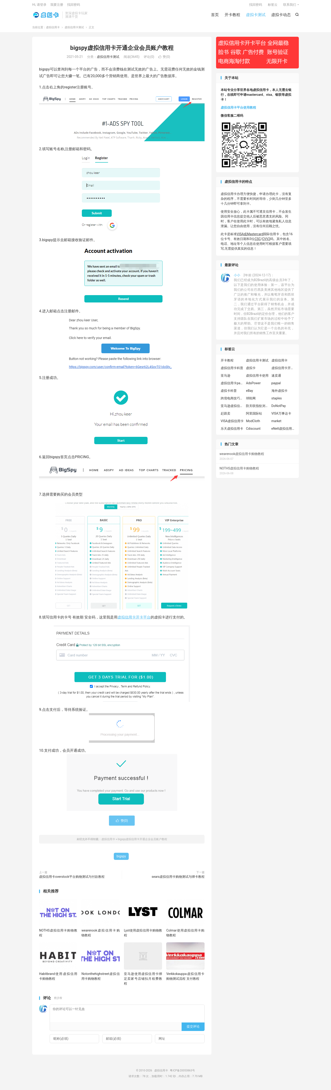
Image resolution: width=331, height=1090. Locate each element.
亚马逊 (225, 378)
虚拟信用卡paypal (232, 385)
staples (276, 400)
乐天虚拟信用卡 (232, 431)
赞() (164, 59)
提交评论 (193, 1029)
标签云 (272, 6)
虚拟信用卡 (46, 16)
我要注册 (56, 6)
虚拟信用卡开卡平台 (134, 619)
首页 (215, 16)
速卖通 (276, 378)
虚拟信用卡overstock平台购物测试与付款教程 (72, 879)
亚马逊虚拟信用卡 (232, 408)
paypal (276, 385)
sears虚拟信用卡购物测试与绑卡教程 (178, 879)
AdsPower (253, 385)
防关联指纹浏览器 (257, 408)
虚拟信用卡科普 (232, 370)
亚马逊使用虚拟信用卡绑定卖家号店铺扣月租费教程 (143, 981)
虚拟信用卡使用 (257, 378)
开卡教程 (232, 16)
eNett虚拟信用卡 (282, 431)
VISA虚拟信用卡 (232, 423)
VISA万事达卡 (281, 416)
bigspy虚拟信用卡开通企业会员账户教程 (121, 50)
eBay (249, 393)
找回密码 (255, 6)
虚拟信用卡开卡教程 (282, 370)
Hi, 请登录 (39, 6)
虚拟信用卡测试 (74, 29)
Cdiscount (253, 431)
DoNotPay (278, 408)
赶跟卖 (225, 416)
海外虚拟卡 (279, 393)
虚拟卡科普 (229, 393)
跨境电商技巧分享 (232, 400)
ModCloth (253, 423)
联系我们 (289, 6)
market (276, 423)
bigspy (121, 859)
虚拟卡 (251, 370)
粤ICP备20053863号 (182, 1072)
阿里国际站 (254, 416)
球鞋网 (251, 400)
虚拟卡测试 (255, 16)
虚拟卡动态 (281, 16)
